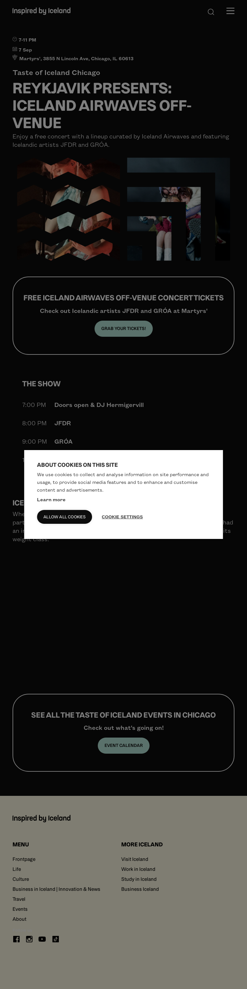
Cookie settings (122, 516)
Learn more (51, 499)
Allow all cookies (64, 516)
